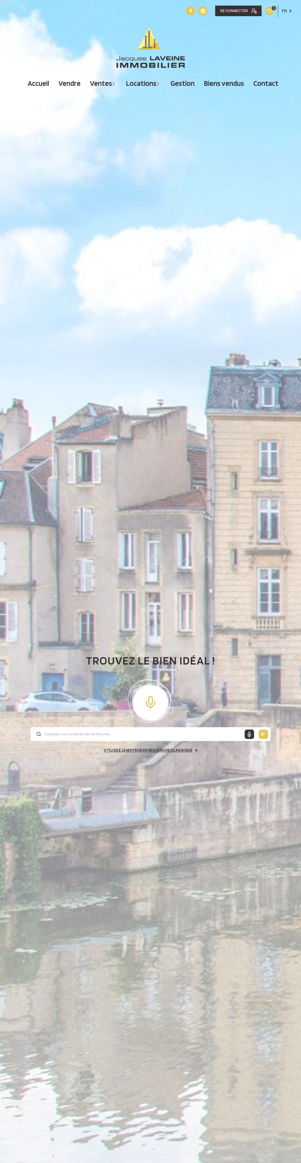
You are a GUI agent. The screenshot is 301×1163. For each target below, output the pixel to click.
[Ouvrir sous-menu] (114, 83)
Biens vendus (224, 83)
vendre (69, 83)
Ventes (101, 83)
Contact (265, 83)
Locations (141, 83)
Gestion (182, 83)
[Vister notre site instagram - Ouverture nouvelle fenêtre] (203, 11)
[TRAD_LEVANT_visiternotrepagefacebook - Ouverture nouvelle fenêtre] (190, 11)
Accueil (38, 83)
